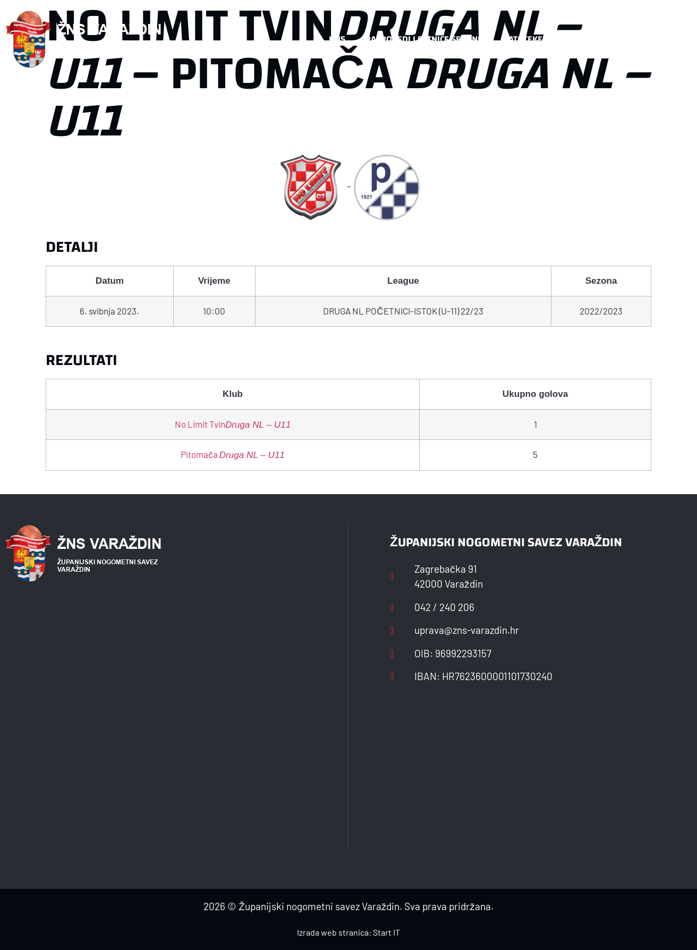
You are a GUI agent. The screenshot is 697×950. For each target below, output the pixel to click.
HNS (337, 39)
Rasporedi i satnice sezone (424, 39)
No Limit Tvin (233, 424)
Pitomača (233, 454)
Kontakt (580, 39)
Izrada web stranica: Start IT (348, 932)
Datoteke (522, 39)
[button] (670, 39)
